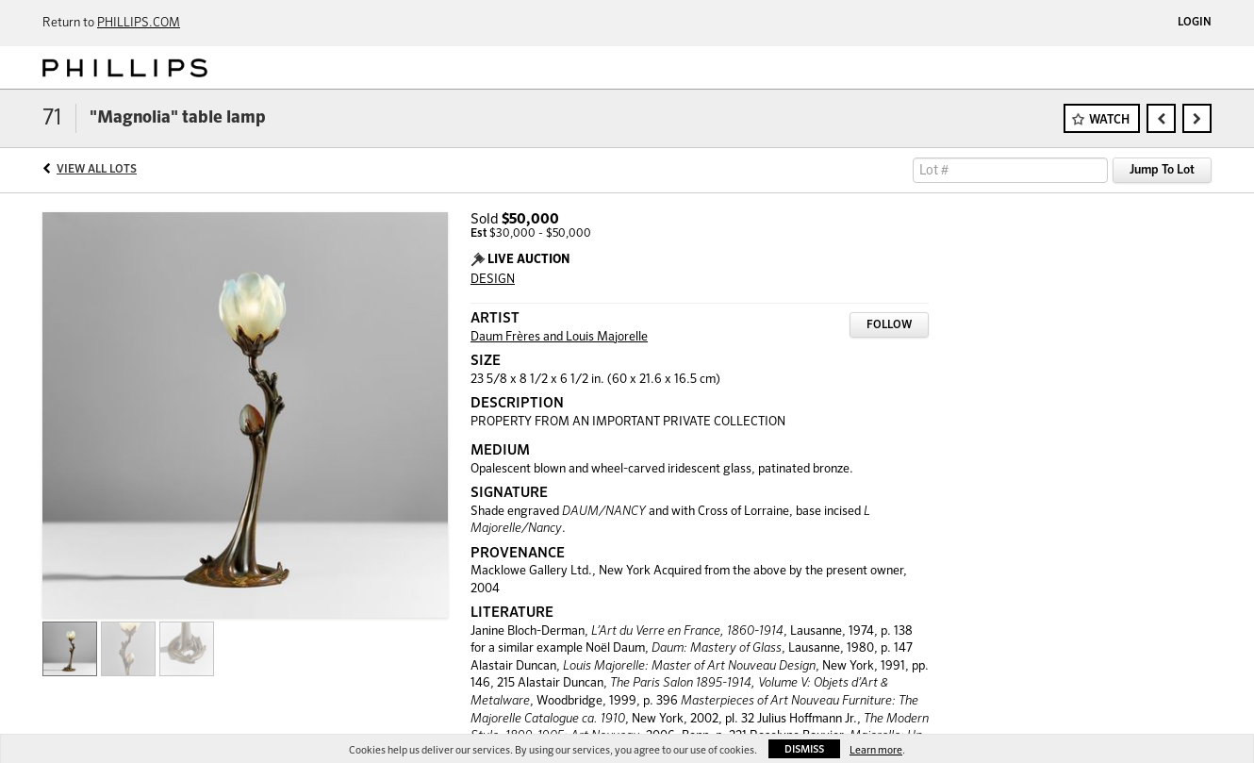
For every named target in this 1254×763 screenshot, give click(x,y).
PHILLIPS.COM (138, 23)
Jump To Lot (1162, 170)
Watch (1109, 120)
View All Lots (97, 169)
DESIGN (492, 280)
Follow (889, 325)
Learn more (876, 750)
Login (1195, 22)
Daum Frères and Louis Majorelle (559, 337)
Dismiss (804, 749)
